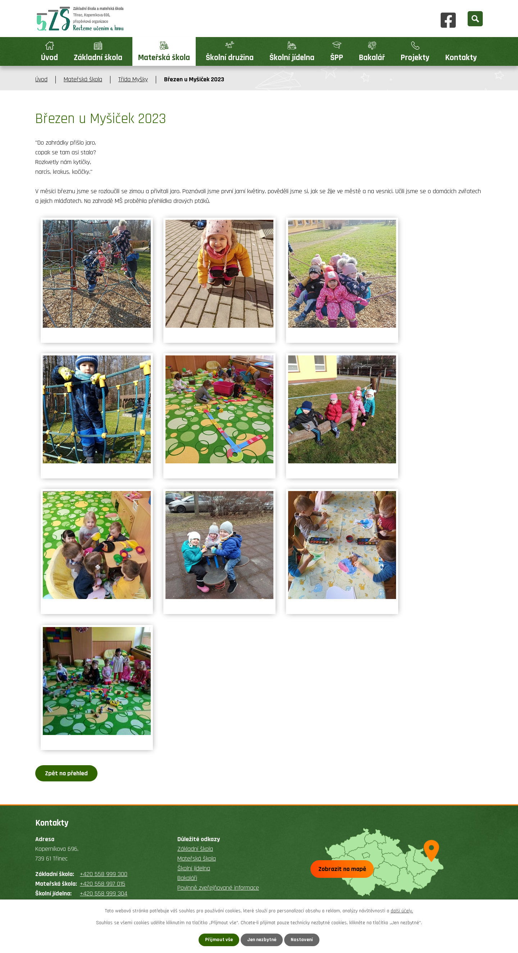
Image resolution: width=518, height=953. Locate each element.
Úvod (49, 58)
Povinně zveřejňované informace (218, 888)
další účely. (402, 911)
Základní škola (98, 58)
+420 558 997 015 (102, 884)
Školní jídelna (291, 58)
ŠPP (336, 58)
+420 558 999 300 (103, 874)
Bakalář (372, 58)
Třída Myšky (133, 79)
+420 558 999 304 (103, 893)
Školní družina (230, 58)
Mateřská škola (164, 58)
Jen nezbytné (261, 939)
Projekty (415, 58)
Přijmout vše (219, 939)
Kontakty (461, 58)
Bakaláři (187, 878)
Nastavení (302, 939)
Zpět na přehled (66, 773)
